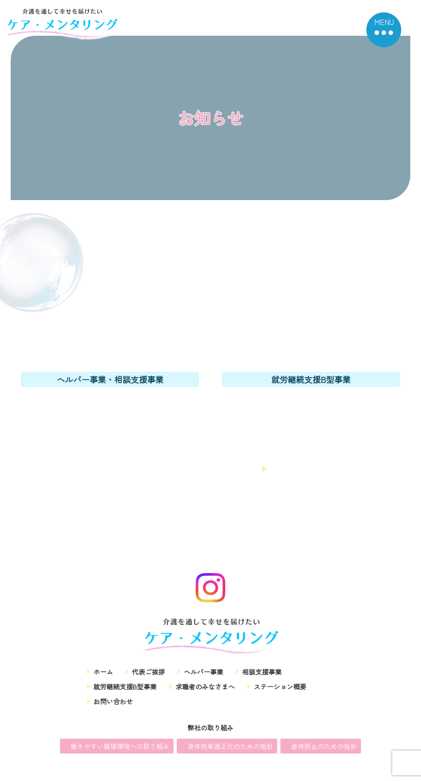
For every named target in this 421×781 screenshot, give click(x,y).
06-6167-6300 (110, 401)
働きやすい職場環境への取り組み (120, 747)
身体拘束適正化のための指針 (230, 747)
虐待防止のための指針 (324, 747)
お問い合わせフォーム (209, 468)
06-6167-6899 (311, 401)
